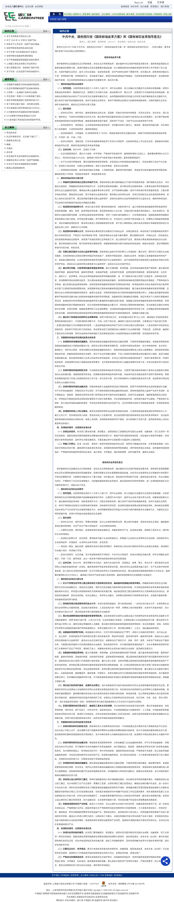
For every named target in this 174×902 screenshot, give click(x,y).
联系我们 (155, 6)
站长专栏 (135, 6)
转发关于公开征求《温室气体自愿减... (23, 44)
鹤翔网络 (122, 884)
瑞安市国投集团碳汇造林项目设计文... (23, 100)
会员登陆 (39, 6)
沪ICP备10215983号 (136, 884)
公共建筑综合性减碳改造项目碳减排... (23, 112)
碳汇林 (16, 6)
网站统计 (60, 900)
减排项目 (96, 14)
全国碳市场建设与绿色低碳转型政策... (23, 84)
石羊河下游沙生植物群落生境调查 (21, 164)
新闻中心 (77, 14)
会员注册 (29, 6)
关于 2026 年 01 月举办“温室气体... (21, 40)
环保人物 (167, 14)
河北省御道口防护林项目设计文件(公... (23, 108)
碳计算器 (130, 14)
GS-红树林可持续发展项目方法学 (21, 116)
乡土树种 (106, 14)
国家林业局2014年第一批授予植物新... (23, 160)
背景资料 (86, 14)
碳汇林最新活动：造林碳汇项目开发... (23, 67)
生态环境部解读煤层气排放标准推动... (23, 88)
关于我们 (68, 14)
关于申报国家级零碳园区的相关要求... (23, 60)
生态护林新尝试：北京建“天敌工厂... (22, 136)
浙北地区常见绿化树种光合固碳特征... (23, 156)
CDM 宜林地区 (118, 14)
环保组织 (158, 14)
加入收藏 (144, 6)
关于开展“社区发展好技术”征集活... (22, 52)
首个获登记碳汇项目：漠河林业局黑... (23, 104)
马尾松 (9, 148)
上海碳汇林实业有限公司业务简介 (21, 64)
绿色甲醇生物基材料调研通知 (19, 56)
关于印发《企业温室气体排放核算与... (23, 71)
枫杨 (8, 144)
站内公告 (132, 42)
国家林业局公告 (13, 140)
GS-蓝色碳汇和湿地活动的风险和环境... (23, 120)
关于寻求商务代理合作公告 (18, 36)
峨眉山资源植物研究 (15, 168)
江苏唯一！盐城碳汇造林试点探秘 (21, 92)
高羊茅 (9, 152)
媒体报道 (125, 6)
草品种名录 (11, 132)
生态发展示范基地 (144, 14)
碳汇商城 (165, 6)
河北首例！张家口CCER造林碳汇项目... (24, 96)
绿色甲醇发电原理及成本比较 (19, 48)
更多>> (46, 31)
